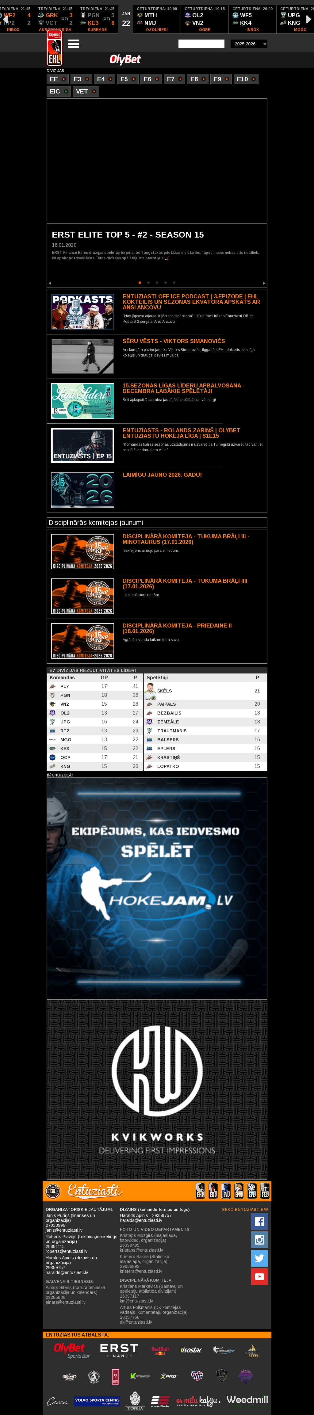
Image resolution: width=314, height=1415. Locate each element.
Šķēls (164, 690)
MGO (65, 739)
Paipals (166, 704)
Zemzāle (167, 721)
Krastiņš (168, 757)
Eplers (165, 748)
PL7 (64, 686)
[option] (55, 19)
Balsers (167, 739)
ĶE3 (64, 748)
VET (86, 92)
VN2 (64, 704)
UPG (64, 721)
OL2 (64, 713)
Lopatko (167, 766)
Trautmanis (171, 730)
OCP (65, 757)
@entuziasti (60, 774)
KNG (64, 766)
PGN (64, 695)
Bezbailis (169, 713)
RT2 (64, 730)
